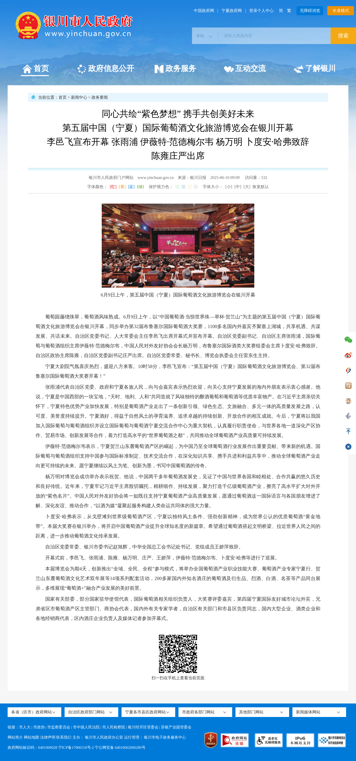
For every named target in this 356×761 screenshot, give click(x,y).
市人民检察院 (113, 727)
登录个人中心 (261, 10)
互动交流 (245, 69)
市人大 (25, 727)
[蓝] (131, 187)
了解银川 (315, 69)
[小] (228, 187)
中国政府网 (204, 10)
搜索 (343, 36)
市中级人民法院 (86, 727)
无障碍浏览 (310, 10)
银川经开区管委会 (143, 727)
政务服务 (175, 69)
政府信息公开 (105, 69)
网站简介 (15, 737)
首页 (35, 69)
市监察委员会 (58, 727)
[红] (113, 187)
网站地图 (31, 737)
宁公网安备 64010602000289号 (120, 747)
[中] (237, 187)
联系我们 (63, 737)
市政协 (39, 727)
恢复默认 (261, 187)
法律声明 (47, 737)
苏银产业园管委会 (176, 727)
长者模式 (341, 10)
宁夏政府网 (231, 10)
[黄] (122, 187)
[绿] (140, 187)
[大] (247, 187)
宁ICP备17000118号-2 (76, 747)
